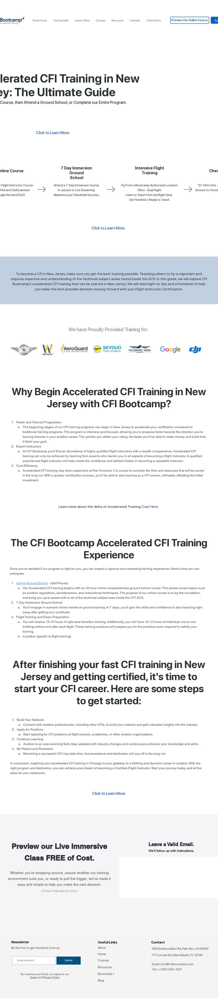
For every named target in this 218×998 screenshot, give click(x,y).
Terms (33, 977)
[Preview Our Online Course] (189, 20)
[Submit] (68, 961)
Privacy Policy (51, 977)
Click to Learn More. (108, 228)
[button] (61, 20)
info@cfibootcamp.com (177, 964)
